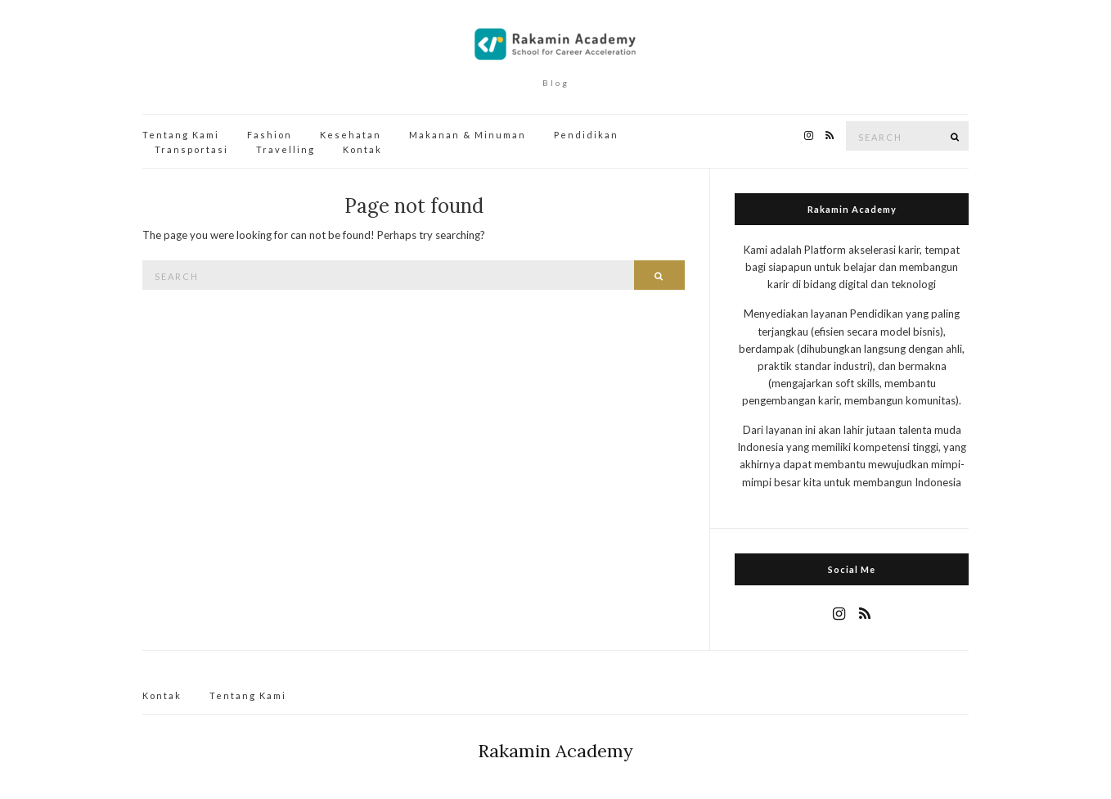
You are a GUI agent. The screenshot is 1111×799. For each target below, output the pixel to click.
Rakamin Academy (555, 750)
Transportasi (191, 149)
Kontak (362, 149)
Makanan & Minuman (467, 134)
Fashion (269, 134)
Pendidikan (586, 134)
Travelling (285, 149)
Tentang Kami (180, 134)
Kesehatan (350, 134)
